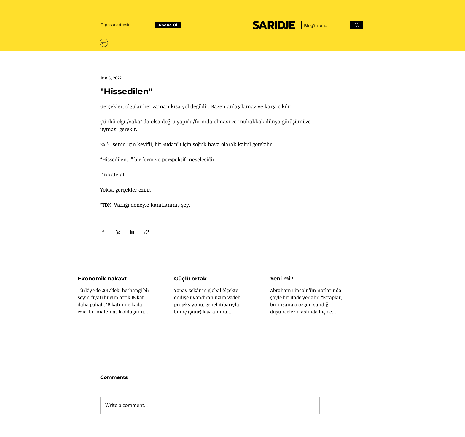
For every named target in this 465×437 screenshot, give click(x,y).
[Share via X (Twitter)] (117, 232)
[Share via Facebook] (103, 232)
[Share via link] (146, 232)
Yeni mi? (282, 278)
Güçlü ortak (190, 278)
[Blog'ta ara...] (321, 26)
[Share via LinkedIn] (132, 232)
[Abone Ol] (168, 25)
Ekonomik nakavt (102, 278)
